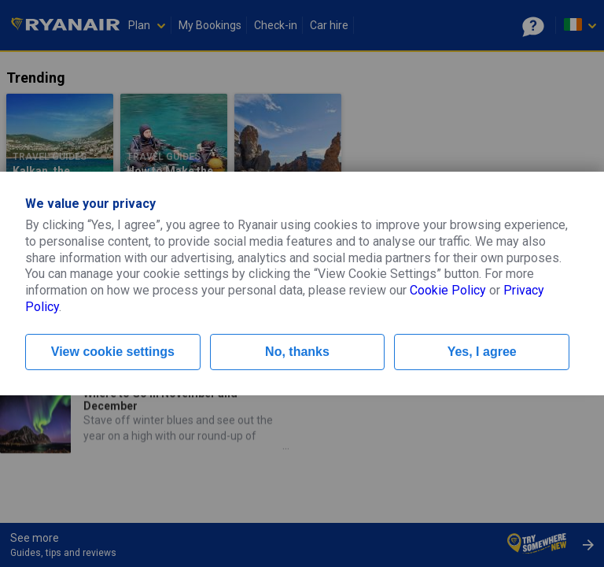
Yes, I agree (482, 351)
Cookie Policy (448, 290)
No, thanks (297, 351)
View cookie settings (113, 351)
